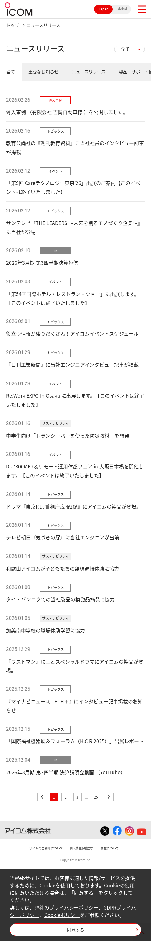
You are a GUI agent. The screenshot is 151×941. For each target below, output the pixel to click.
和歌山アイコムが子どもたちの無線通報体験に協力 (62, 568)
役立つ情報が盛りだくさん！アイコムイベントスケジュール (72, 333)
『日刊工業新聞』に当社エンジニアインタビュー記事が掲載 (72, 364)
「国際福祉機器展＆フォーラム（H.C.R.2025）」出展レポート (75, 741)
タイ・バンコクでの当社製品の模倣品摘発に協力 (60, 599)
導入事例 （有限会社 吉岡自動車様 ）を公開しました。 (67, 112)
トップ (12, 25)
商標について (110, 848)
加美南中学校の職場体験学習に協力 (45, 630)
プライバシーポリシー (73, 907)
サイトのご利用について (46, 848)
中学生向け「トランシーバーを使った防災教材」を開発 (67, 435)
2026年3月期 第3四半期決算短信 (42, 262)
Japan (103, 9)
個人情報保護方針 (82, 848)
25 (96, 797)
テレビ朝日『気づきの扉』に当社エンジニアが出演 (62, 537)
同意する (75, 930)
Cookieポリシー (62, 914)
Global (122, 9)
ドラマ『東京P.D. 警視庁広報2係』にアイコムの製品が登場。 (73, 506)
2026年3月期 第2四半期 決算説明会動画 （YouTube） (65, 772)
